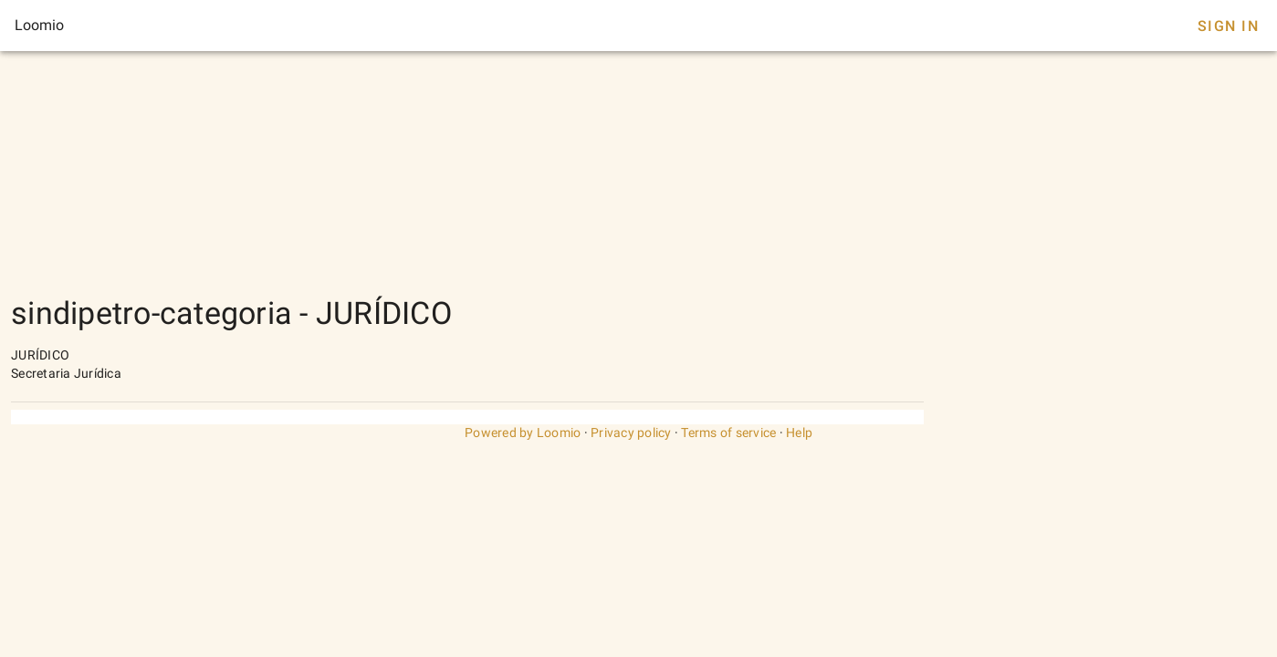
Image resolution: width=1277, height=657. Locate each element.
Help (799, 432)
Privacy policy (631, 432)
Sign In (1228, 26)
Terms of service (728, 432)
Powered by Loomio (523, 432)
